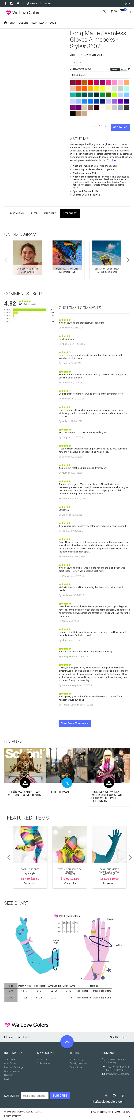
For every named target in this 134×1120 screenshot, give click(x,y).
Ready (123, 69)
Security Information (79, 1063)
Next (128, 260)
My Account (42, 1059)
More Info (30, 883)
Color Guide (10, 1063)
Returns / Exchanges (14, 1067)
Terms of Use (76, 1067)
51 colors (111, 160)
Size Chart (70, 213)
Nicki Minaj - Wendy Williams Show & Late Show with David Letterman (107, 796)
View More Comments (74, 723)
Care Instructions (12, 1071)
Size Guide (9, 1059)
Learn (26, 1037)
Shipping (8, 1075)
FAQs (6, 1079)
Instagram (17, 213)
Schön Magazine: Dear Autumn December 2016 (24, 793)
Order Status (43, 1063)
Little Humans (60, 792)
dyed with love (99, 1112)
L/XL (80, 62)
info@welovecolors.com (37, 3)
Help (18, 1037)
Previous (5, 260)
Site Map (8, 1037)
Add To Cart (120, 127)
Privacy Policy (76, 1059)
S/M (73, 62)
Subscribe (11, 1095)
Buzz (34, 213)
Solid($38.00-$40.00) (80, 69)
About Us (114, 1037)
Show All (115, 69)
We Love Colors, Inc (27, 1112)
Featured (50, 213)
